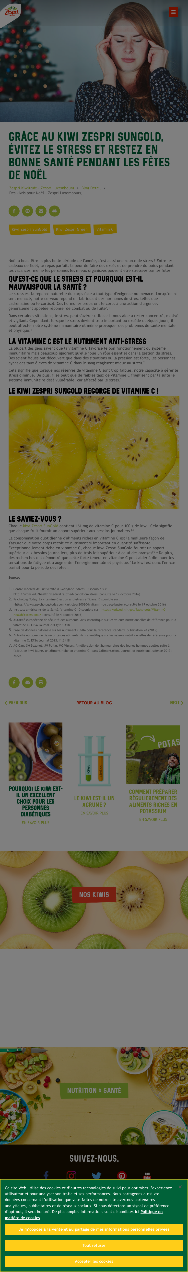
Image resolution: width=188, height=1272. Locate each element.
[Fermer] (180, 1186)
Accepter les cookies (94, 1261)
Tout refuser (94, 1245)
